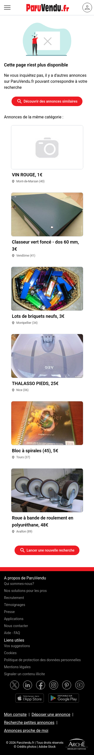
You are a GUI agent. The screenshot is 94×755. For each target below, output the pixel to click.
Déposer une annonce (51, 714)
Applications (14, 619)
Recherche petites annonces (29, 722)
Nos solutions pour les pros (25, 591)
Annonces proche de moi (26, 730)
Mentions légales (17, 667)
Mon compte (15, 714)
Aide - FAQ (12, 633)
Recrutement (14, 598)
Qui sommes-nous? (19, 584)
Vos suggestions (17, 646)
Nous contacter (16, 626)
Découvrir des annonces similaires (47, 101)
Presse (9, 612)
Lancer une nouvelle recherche (47, 550)
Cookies (10, 653)
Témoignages (14, 605)
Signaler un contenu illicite (24, 674)
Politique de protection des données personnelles (42, 660)
